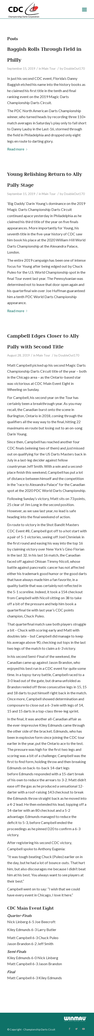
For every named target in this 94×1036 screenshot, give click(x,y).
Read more (18, 149)
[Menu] (84, 9)
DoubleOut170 (74, 68)
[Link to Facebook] (69, 1028)
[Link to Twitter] (76, 1028)
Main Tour (49, 68)
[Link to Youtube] (83, 1028)
